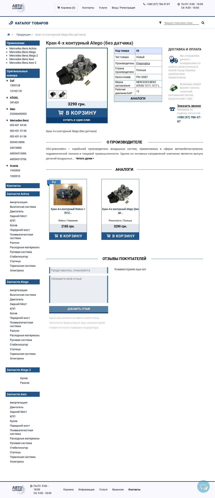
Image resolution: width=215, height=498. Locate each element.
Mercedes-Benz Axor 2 (22, 62)
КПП (12, 220)
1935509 (15, 170)
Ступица (15, 261)
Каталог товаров (31, 23)
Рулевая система (21, 252)
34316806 (16, 147)
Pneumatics (143, 63)
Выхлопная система (23, 206)
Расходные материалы (24, 247)
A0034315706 (18, 159)
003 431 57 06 (18, 130)
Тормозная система (22, 265)
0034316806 (17, 142)
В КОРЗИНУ (80, 113)
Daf (12, 80)
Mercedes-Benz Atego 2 (23, 55)
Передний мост (20, 229)
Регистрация (127, 7)
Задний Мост (18, 216)
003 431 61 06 (18, 136)
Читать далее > (85, 158)
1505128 (15, 85)
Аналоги (138, 98)
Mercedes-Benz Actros (23, 48)
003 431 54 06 (18, 125)
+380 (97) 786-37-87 (158, 4)
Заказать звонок (189, 106)
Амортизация (18, 202)
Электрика (17, 270)
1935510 (15, 176)
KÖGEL (14, 97)
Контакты (88, 7)
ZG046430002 (18, 113)
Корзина (68, 489)
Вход (115, 7)
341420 (14, 102)
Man (12, 109)
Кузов (13, 225)
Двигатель (17, 211)
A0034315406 (18, 153)
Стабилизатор (19, 256)
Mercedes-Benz (19, 120)
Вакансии (118, 489)
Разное (14, 242)
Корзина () (68, 7)
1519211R (16, 91)
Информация (86, 489)
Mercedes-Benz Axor (21, 59)
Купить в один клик (76, 120)
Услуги (103, 7)
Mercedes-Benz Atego (22, 52)
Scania (14, 165)
